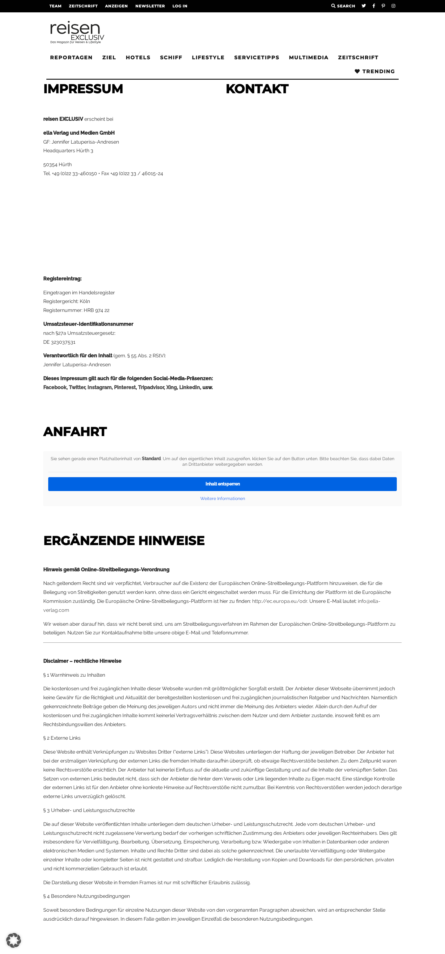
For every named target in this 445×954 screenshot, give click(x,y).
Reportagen (71, 58)
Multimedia (308, 58)
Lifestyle (208, 58)
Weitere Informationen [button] (222, 498)
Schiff (171, 58)
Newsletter (150, 6)
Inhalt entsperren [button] (223, 483)
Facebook (54, 387)
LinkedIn (189, 387)
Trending (375, 71)
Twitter (77, 387)
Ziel (109, 58)
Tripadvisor (151, 387)
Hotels (138, 58)
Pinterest (125, 387)
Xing (171, 387)
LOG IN (180, 6)
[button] (13, 940)
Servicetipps (256, 58)
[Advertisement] (131, 226)
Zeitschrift (83, 6)
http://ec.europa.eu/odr (279, 601)
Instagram (99, 387)
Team (55, 6)
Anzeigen (116, 6)
